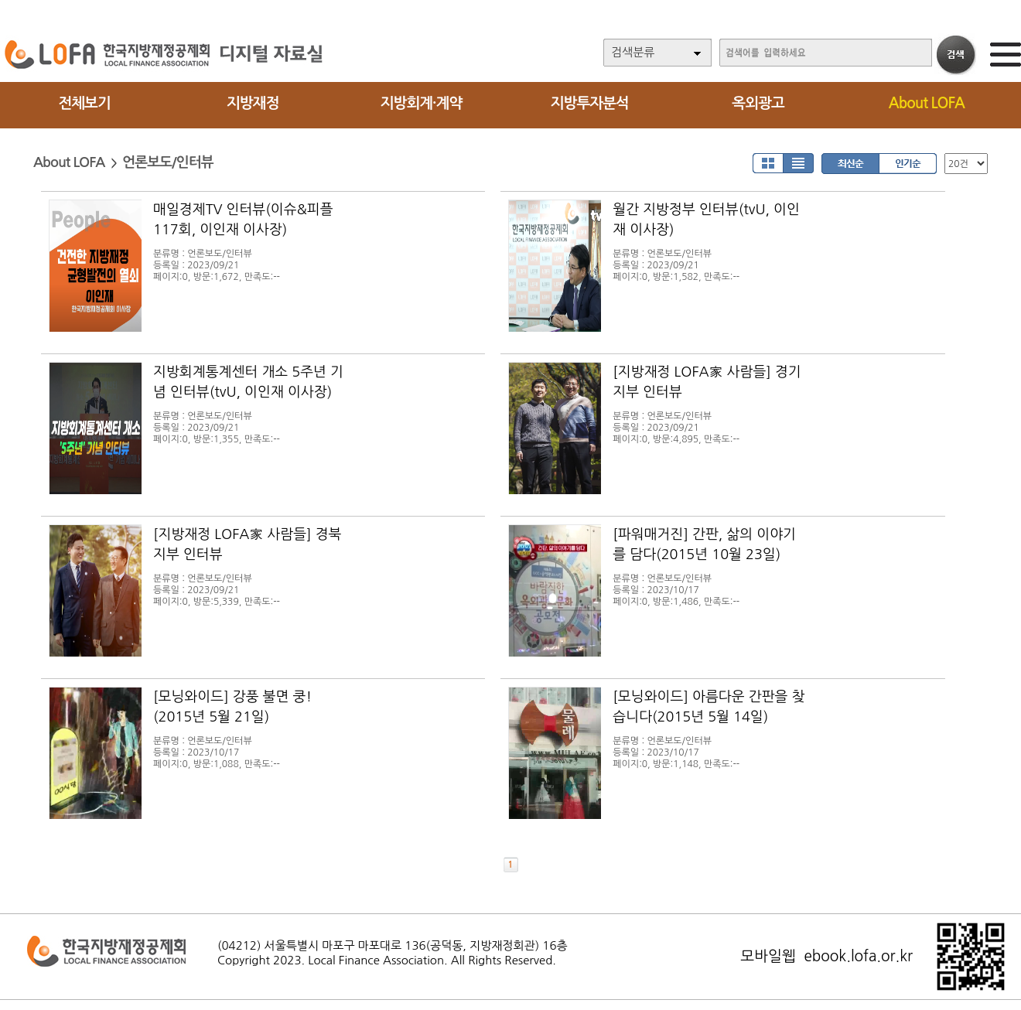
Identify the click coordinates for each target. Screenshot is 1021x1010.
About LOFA (927, 103)
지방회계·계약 (422, 103)
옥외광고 (758, 103)
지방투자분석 (590, 103)
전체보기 (84, 103)
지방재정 (252, 103)
